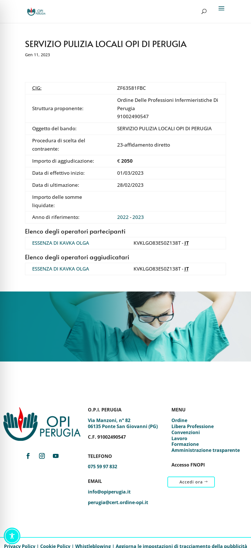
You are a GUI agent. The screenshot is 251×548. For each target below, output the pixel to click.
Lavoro (179, 438)
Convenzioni (185, 432)
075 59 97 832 (102, 466)
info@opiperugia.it (109, 492)
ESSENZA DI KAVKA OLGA (60, 243)
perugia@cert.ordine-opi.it (118, 502)
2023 (138, 217)
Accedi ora (191, 482)
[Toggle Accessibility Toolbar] (12, 536)
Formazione (185, 444)
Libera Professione (192, 426)
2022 (123, 217)
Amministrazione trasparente (205, 450)
